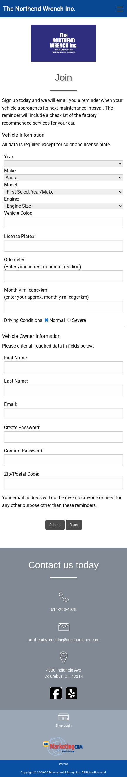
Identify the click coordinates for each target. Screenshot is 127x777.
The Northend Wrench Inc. (39, 8)
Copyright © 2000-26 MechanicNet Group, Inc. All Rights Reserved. (64, 772)
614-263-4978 (64, 609)
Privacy (63, 764)
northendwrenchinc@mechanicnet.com (63, 639)
